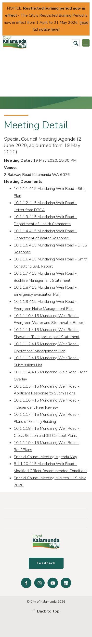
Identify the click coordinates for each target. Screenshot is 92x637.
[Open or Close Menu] (85, 42)
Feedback (46, 563)
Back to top (46, 611)
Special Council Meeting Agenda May (45, 457)
